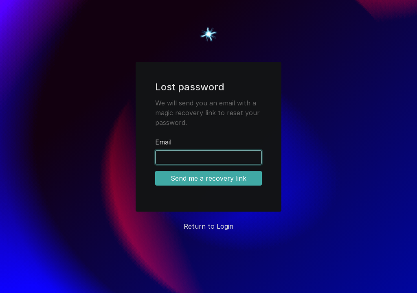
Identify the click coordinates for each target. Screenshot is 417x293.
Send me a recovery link (208, 178)
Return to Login (208, 226)
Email (163, 142)
